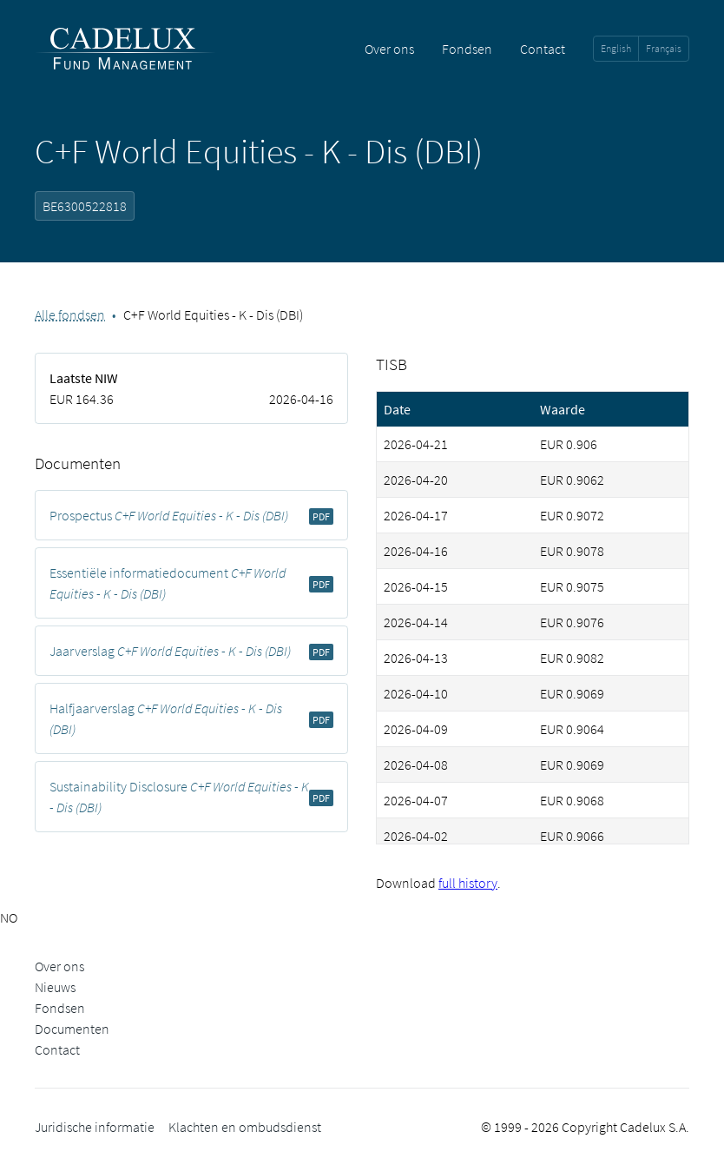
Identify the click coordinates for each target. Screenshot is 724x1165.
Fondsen (467, 48)
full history (467, 882)
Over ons (389, 48)
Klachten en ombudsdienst (244, 1126)
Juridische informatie (95, 1126)
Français (663, 48)
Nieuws (55, 987)
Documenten (72, 1028)
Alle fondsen (70, 314)
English (616, 48)
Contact (542, 48)
